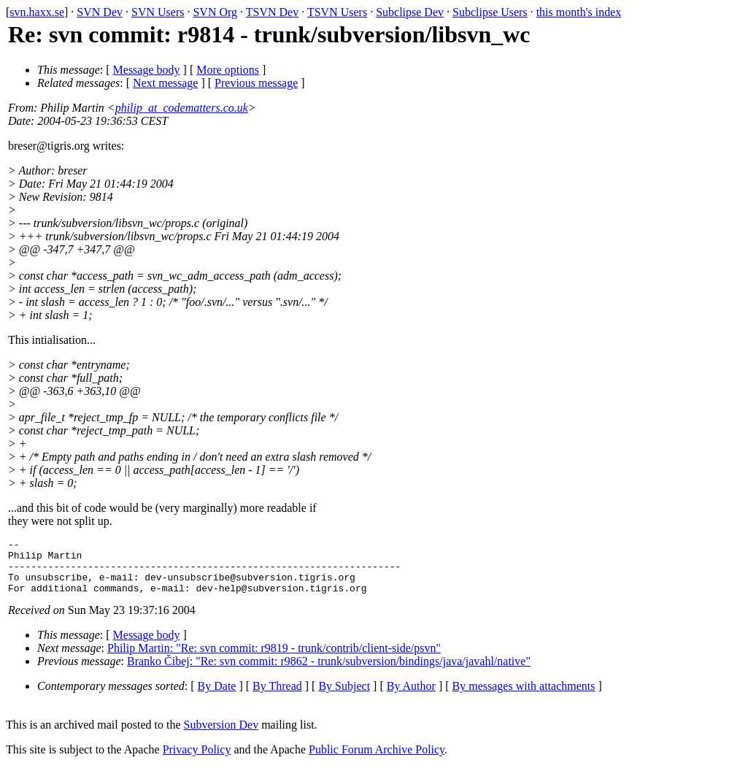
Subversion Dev (221, 735)
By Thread (277, 697)
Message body (146, 70)
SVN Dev (100, 12)
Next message (165, 83)
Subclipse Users (490, 12)
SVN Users (157, 12)
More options (227, 70)
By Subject (344, 697)
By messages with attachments (523, 697)
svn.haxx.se (36, 12)
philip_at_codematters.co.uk (181, 107)
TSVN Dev (272, 12)
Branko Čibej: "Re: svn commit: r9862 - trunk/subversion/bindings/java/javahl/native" (329, 672)
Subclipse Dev (410, 12)
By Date (217, 697)
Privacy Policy (197, 760)
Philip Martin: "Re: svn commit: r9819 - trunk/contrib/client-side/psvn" (274, 659)
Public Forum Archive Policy (376, 760)
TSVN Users (337, 12)
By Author (411, 697)
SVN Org (215, 12)
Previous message (256, 83)
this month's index (579, 12)
